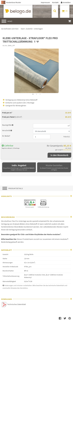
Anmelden (66, 2)
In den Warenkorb (59, 155)
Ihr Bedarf (6, 136)
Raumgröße (7, 125)
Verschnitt (7, 130)
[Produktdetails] (36, 188)
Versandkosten (67, 150)
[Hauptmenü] (7, 21)
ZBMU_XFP (11, 45)
